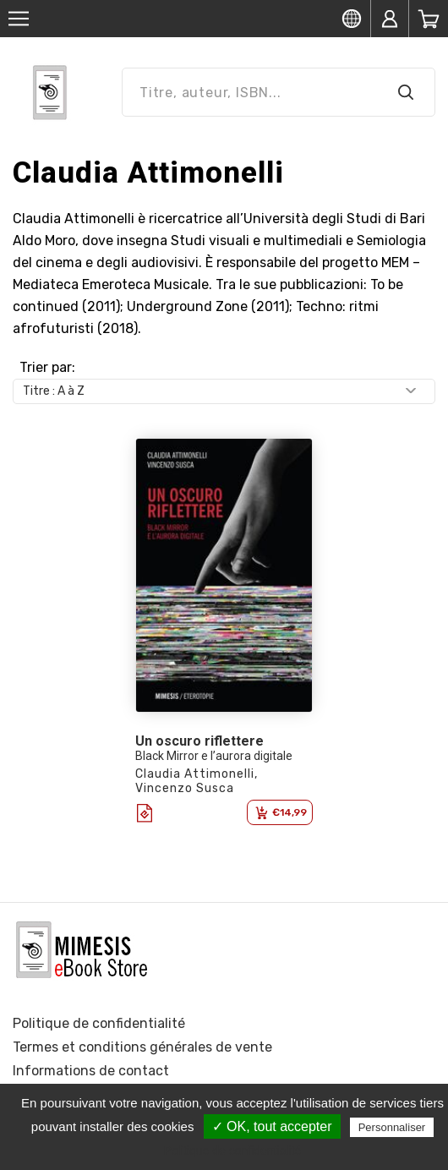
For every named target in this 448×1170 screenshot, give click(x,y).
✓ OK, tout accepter (272, 1126)
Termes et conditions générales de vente (142, 1047)
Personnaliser (392, 1127)
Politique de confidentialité (99, 1023)
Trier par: (47, 367)
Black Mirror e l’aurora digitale (213, 756)
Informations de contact (91, 1071)
